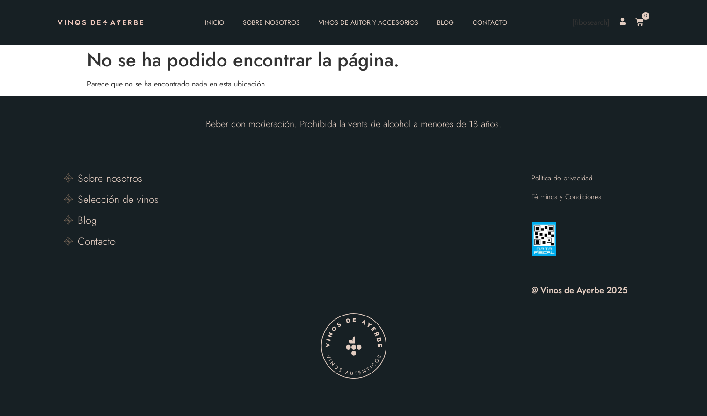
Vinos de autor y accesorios (368, 22)
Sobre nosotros (271, 22)
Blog (445, 22)
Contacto (490, 22)
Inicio (214, 22)
